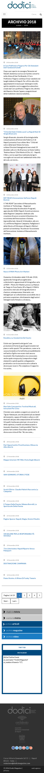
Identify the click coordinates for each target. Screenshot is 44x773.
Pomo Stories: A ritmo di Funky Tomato (20, 578)
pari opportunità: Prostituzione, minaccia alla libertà (21, 446)
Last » (14, 601)
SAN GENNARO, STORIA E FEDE (16, 475)
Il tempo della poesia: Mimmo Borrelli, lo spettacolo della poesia (20, 505)
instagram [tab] (22, 653)
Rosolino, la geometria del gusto (17, 338)
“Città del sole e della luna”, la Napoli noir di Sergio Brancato (22, 133)
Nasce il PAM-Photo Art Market (16, 272)
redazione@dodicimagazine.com (17, 763)
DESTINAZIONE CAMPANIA (15, 563)
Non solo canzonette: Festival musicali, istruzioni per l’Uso (20, 407)
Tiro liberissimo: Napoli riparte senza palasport (19, 550)
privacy (6, 770)
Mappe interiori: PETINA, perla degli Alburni (22, 460)
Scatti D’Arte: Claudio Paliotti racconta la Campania (21, 490)
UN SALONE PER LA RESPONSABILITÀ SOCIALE (19, 535)
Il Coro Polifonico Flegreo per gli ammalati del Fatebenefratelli (21, 67)
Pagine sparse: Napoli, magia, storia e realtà (22, 519)
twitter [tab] (22, 647)
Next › (6, 601)
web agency (36, 768)
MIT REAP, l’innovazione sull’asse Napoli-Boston (20, 199)
